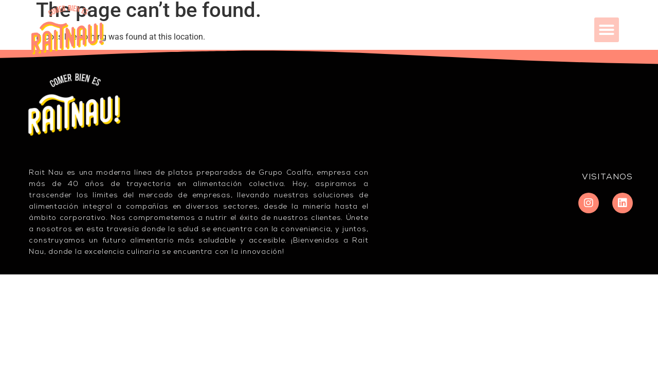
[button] (606, 29)
